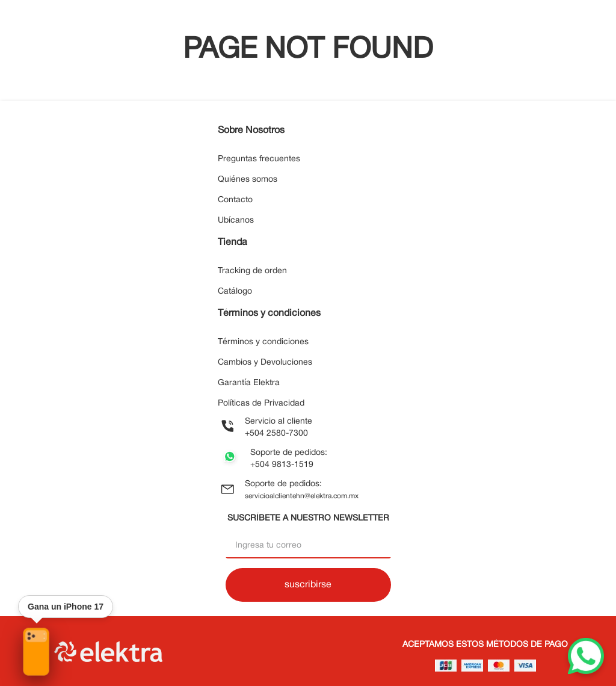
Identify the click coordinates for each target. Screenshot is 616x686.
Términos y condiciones (263, 342)
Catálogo (235, 291)
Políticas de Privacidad (261, 403)
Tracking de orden (252, 271)
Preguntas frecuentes (259, 159)
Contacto (235, 200)
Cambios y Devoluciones (265, 362)
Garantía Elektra (249, 383)
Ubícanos (236, 220)
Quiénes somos (247, 180)
